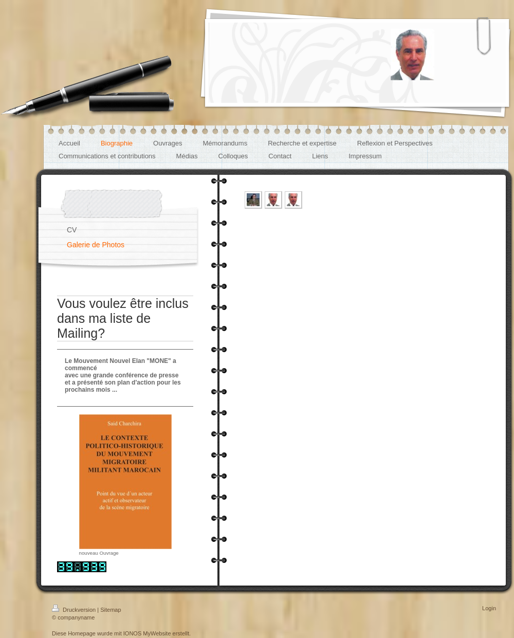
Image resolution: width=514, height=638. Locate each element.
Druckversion (74, 610)
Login (489, 608)
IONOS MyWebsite (147, 633)
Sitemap (110, 610)
